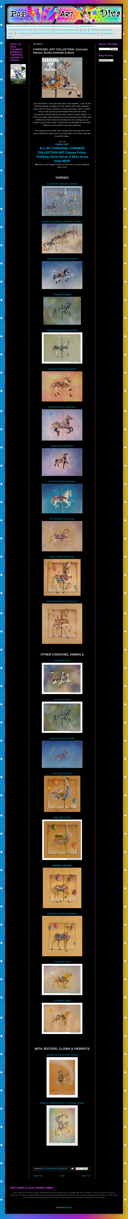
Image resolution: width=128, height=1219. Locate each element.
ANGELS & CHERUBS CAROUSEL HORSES (62, 221)
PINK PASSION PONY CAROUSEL (62, 601)
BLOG (85, 30)
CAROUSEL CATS (62, 661)
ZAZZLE (11, 33)
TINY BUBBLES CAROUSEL (62, 519)
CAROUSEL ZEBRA (62, 294)
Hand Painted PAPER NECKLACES (66, 30)
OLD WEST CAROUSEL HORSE (62, 369)
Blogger (69, 1207)
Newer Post (38, 1176)
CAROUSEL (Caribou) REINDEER (62, 914)
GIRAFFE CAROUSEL (62, 865)
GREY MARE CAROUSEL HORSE (62, 259)
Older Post (86, 1176)
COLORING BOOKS (86, 26)
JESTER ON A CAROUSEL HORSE (62, 1055)
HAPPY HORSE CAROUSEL (62, 557)
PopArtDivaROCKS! (43, 30)
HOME (10, 37)
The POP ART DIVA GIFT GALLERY (20, 30)
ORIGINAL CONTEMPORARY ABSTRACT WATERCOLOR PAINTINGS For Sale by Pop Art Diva (41, 26)
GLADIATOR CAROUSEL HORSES (62, 184)
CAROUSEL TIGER (62, 1000)
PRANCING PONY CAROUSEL (62, 407)
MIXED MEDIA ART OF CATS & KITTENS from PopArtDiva (75, 33)
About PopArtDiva (106, 33)
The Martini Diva (23, 33)
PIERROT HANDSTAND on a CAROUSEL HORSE (62, 1103)
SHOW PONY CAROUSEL (62, 446)
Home (62, 1176)
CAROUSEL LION (62, 962)
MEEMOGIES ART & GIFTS (41, 33)
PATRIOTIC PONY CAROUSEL (62, 481)
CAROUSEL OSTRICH (62, 773)
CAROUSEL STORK (62, 817)
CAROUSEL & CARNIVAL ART (101, 30)
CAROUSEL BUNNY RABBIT (62, 738)
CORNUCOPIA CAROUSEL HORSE (62, 330)
